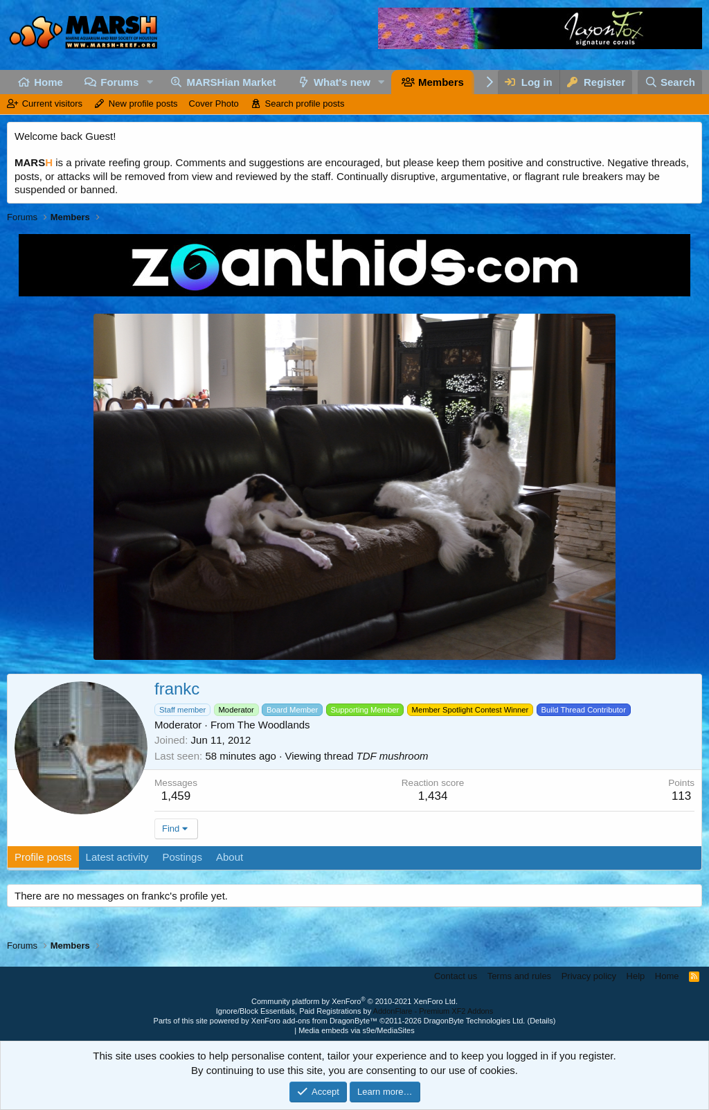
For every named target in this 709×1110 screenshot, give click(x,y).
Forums (119, 82)
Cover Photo (214, 103)
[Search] (670, 82)
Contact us (455, 976)
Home (48, 82)
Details (541, 1021)
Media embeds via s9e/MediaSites (356, 1030)
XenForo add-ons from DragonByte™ (314, 1021)
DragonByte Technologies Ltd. (475, 1021)
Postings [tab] (182, 857)
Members (441, 82)
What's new (342, 82)
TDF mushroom (393, 756)
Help (636, 976)
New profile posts (143, 103)
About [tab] (229, 857)
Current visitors (52, 103)
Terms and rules (519, 976)
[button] (149, 82)
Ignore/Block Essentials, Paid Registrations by (354, 1011)
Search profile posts (305, 103)
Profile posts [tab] (43, 857)
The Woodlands (273, 725)
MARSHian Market (231, 82)
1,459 (176, 796)
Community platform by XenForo (354, 1001)
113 (681, 796)
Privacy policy (589, 976)
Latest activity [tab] (117, 857)
